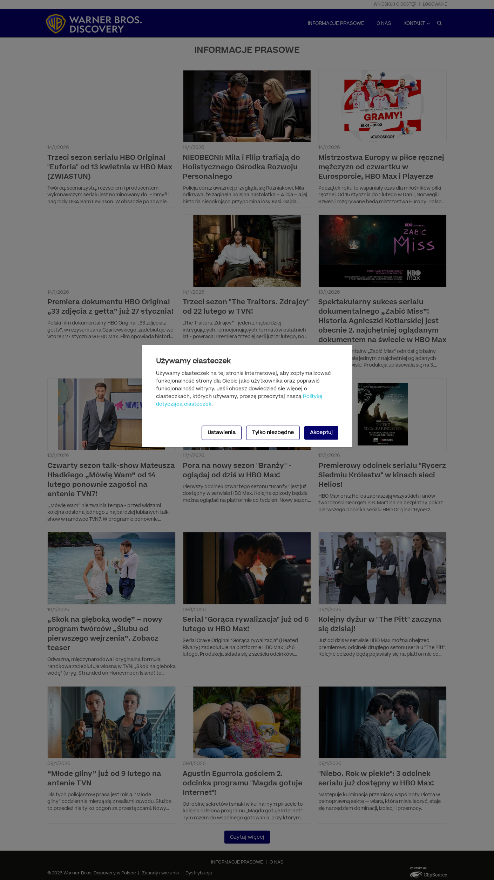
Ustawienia (222, 432)
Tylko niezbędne (273, 432)
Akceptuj (321, 432)
